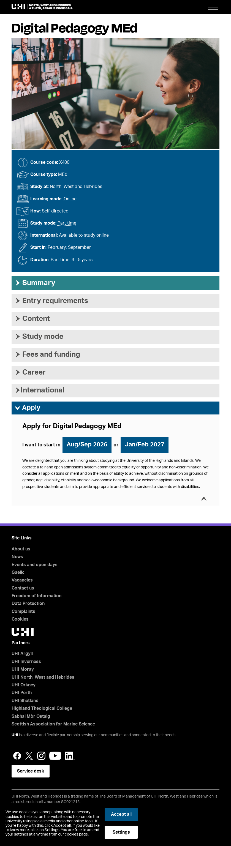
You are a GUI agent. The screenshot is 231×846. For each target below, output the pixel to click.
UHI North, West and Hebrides (43, 677)
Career (30, 372)
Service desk (30, 771)
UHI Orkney (24, 685)
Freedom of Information (36, 596)
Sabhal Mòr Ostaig (31, 716)
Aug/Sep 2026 (87, 444)
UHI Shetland (25, 700)
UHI (15, 735)
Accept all (121, 814)
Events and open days (35, 565)
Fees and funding (47, 354)
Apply (27, 408)
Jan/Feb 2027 (144, 444)
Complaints (23, 611)
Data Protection (28, 603)
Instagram (41, 756)
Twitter (29, 756)
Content (32, 318)
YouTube (55, 756)
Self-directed (55, 211)
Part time (67, 223)
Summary (34, 282)
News (17, 557)
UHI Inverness (26, 661)
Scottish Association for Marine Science (53, 724)
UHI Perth (22, 693)
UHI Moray (23, 669)
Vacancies (22, 580)
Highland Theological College (42, 708)
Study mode (38, 336)
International (39, 390)
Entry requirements (51, 300)
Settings (121, 832)
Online (70, 199)
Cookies (20, 619)
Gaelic (18, 572)
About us (21, 549)
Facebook (17, 756)
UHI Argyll (22, 653)
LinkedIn (70, 756)
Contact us (23, 588)
